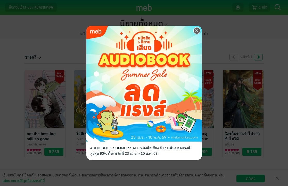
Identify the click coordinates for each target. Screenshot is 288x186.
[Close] (197, 31)
